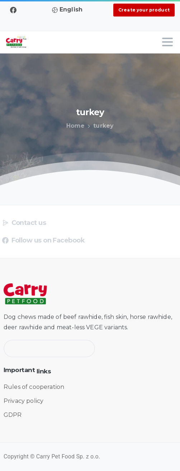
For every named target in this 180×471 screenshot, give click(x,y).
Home (74, 125)
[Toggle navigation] (167, 42)
